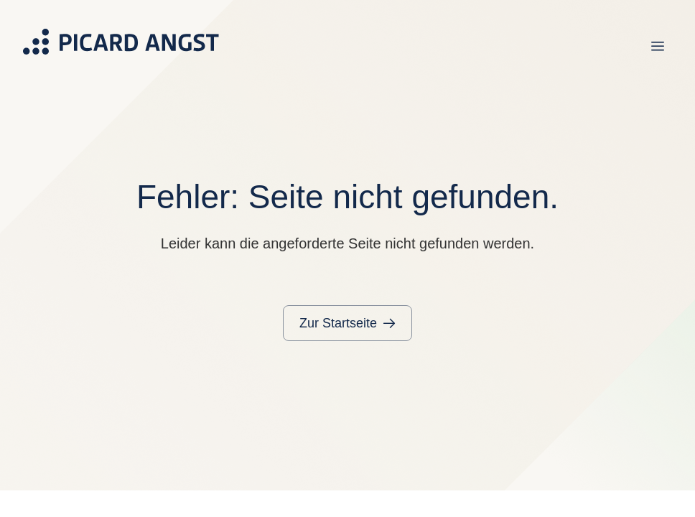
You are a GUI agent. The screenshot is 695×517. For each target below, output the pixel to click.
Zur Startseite (338, 323)
